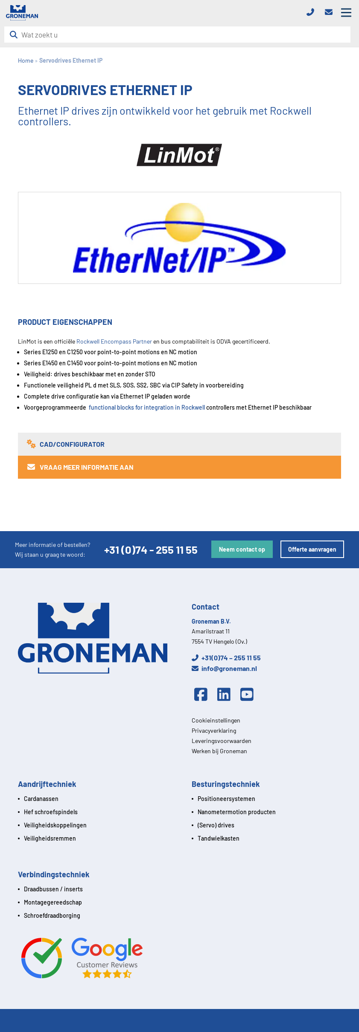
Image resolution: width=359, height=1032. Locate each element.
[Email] (331, 12)
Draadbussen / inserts (53, 889)
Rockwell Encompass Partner (114, 341)
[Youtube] (248, 695)
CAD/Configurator (65, 444)
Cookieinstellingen (216, 720)
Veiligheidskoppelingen (55, 825)
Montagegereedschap (53, 902)
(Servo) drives (216, 825)
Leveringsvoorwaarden (221, 740)
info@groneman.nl (224, 668)
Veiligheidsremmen (50, 838)
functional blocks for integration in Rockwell (147, 407)
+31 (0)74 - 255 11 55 (151, 549)
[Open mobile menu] (346, 12)
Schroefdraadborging (52, 915)
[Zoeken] (16, 34)
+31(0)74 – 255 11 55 (226, 657)
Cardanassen (41, 798)
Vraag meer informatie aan (80, 467)
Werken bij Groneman (219, 750)
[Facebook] (203, 695)
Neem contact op (242, 549)
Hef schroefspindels (51, 811)
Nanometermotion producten (237, 811)
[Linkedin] (226, 695)
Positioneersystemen (226, 798)
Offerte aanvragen (312, 549)
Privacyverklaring (214, 730)
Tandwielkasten (218, 838)
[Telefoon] (313, 12)
